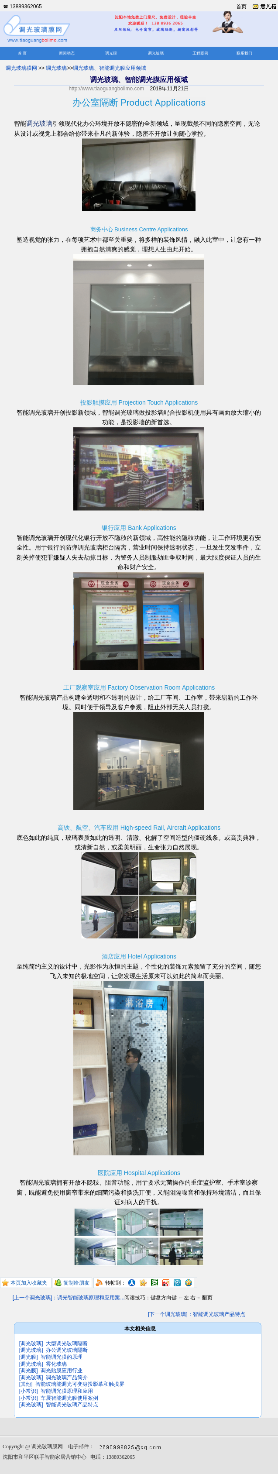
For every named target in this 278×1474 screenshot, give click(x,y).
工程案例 (200, 53)
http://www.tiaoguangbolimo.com (106, 89)
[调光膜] (28, 1357)
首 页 (22, 53)
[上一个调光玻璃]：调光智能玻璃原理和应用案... (69, 1298)
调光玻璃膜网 (21, 68)
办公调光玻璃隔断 (67, 1350)
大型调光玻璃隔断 (67, 1343)
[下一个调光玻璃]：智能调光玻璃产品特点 (196, 1314)
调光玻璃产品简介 (67, 1377)
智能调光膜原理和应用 (67, 1391)
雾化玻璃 (56, 1364)
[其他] (26, 1384)
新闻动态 (67, 53)
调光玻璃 (156, 53)
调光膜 (111, 53)
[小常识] (28, 1391)
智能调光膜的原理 (61, 1357)
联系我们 (244, 53)
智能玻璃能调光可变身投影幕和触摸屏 (79, 1384)
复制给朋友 (76, 1283)
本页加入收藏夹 (28, 1283)
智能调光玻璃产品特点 (72, 1405)
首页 (241, 6)
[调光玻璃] (31, 1343)
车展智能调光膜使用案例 (69, 1398)
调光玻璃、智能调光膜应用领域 (109, 68)
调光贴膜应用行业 (61, 1370)
